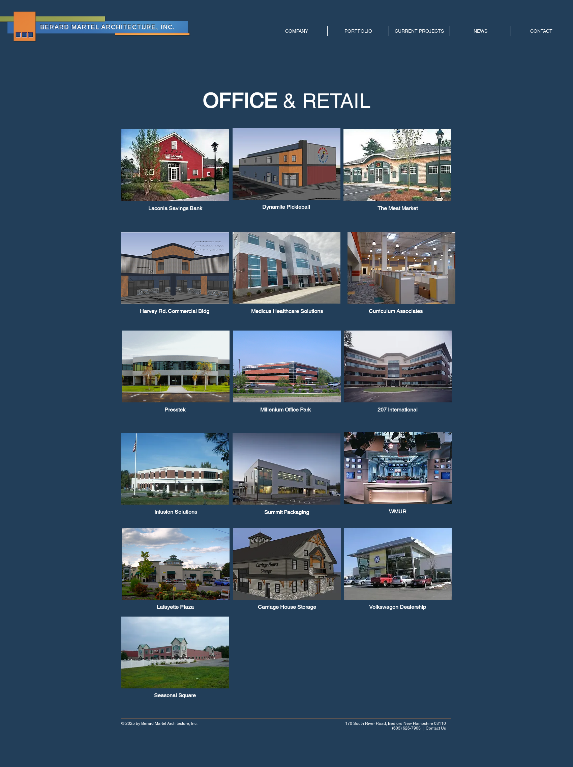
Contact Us (436, 728)
